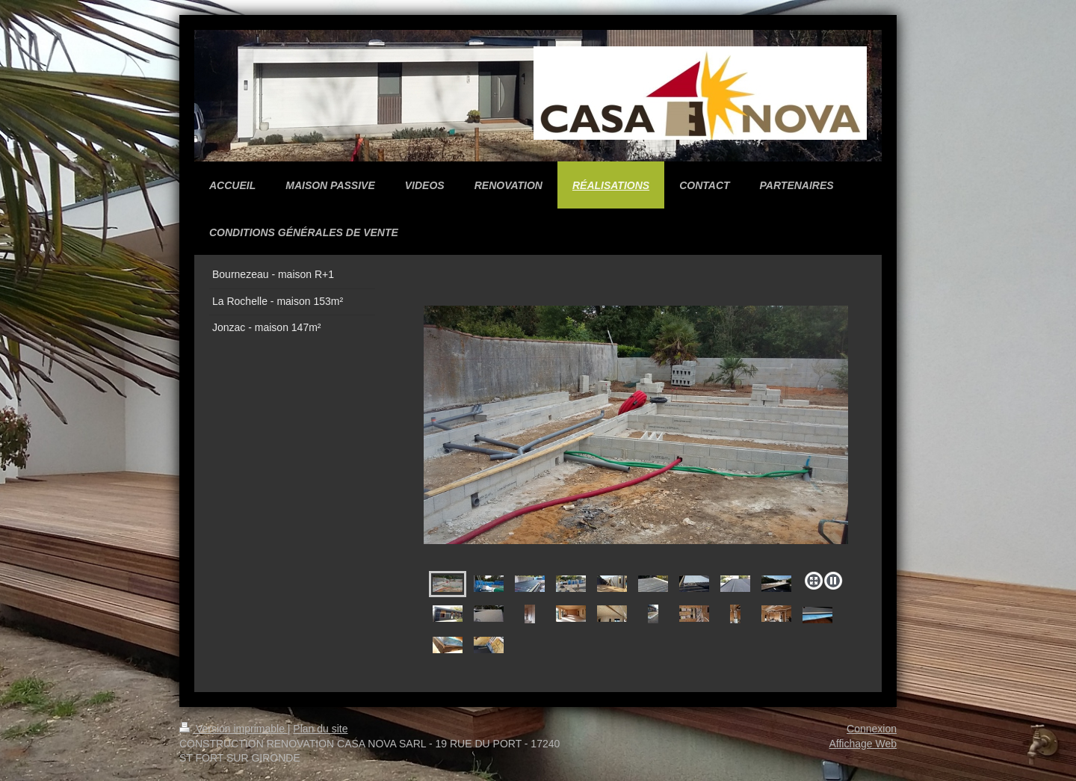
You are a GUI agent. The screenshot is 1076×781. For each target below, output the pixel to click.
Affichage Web (863, 744)
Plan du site (320, 729)
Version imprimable (233, 729)
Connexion (872, 729)
